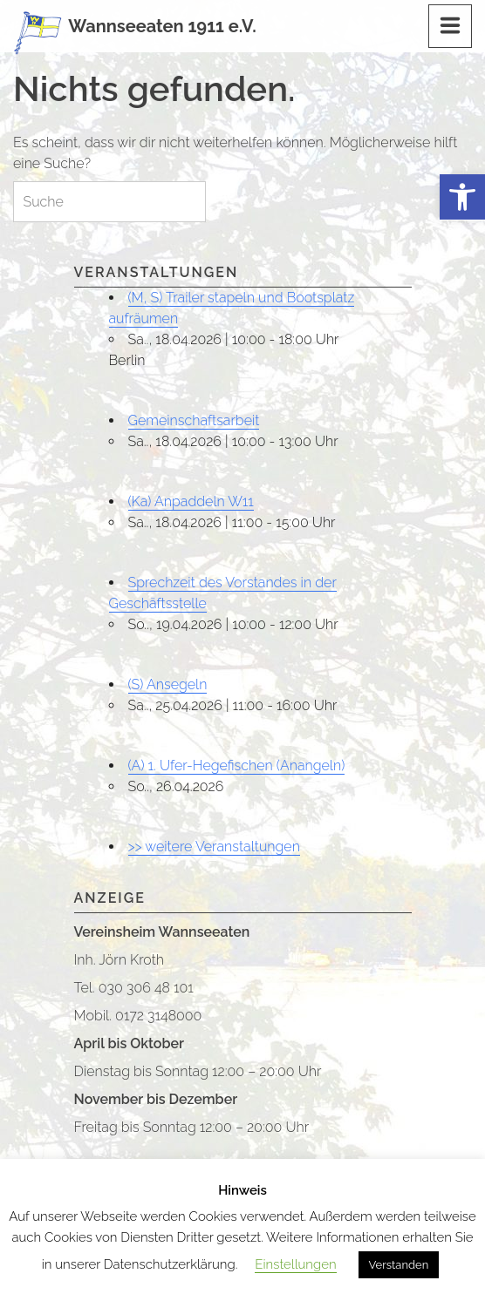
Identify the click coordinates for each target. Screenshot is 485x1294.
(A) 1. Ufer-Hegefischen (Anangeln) (236, 765)
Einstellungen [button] (295, 1264)
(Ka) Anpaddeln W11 (191, 501)
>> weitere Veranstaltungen (214, 846)
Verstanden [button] (399, 1264)
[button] (462, 197)
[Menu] (450, 26)
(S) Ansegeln (168, 684)
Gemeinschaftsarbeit (194, 420)
